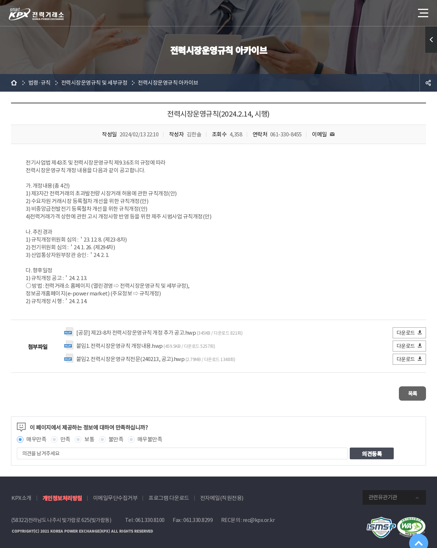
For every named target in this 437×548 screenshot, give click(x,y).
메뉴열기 (422, 10)
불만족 (116, 436)
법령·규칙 (39, 82)
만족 (65, 436)
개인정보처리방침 (62, 495)
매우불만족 (149, 436)
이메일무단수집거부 (115, 494)
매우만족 (36, 436)
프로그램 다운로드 (168, 494)
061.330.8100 (150, 517)
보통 (89, 436)
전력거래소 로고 (36, 14)
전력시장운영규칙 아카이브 (168, 82)
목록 (404, 392)
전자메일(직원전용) (221, 494)
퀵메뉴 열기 (431, 39)
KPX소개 (21, 494)
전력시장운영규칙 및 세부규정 (94, 82)
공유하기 (428, 83)
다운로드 (410, 332)
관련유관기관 (382, 493)
